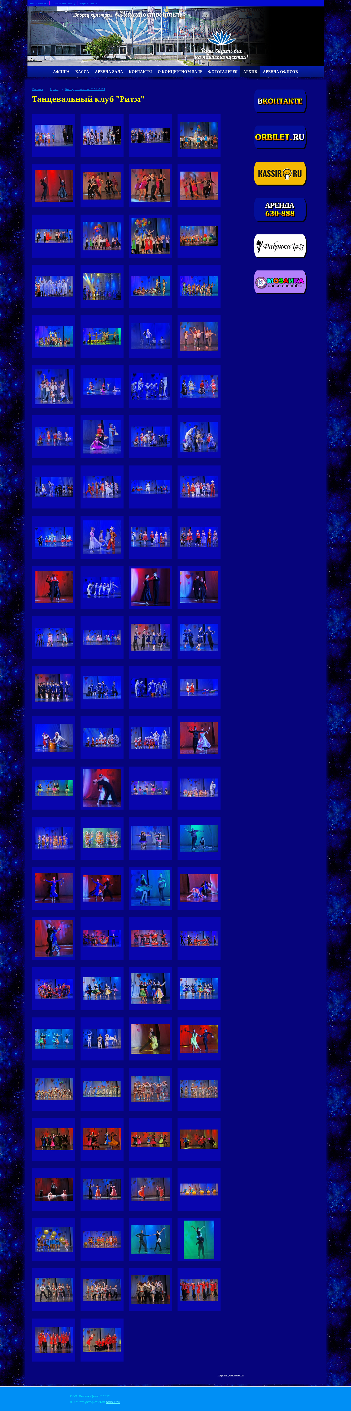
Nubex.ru (113, 1402)
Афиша (61, 71)
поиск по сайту (63, 3)
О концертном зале (180, 71)
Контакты (140, 71)
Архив (250, 71)
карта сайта (88, 3)
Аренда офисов (280, 71)
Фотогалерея (223, 71)
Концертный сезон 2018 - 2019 (85, 89)
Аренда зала (109, 71)
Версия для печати (231, 1375)
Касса (82, 71)
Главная (37, 89)
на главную (39, 3)
